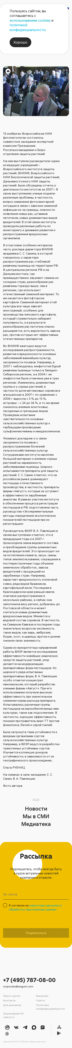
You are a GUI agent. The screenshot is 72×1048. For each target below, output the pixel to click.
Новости (36, 808)
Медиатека (36, 824)
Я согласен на (35, 907)
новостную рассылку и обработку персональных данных (35, 907)
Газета (40, 1000)
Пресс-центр (11, 995)
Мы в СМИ (36, 816)
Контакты (9, 1000)
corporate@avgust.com (18, 986)
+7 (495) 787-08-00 (29, 979)
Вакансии (42, 995)
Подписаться (36, 933)
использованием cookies (30, 20)
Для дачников (12, 1005)
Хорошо (20, 42)
